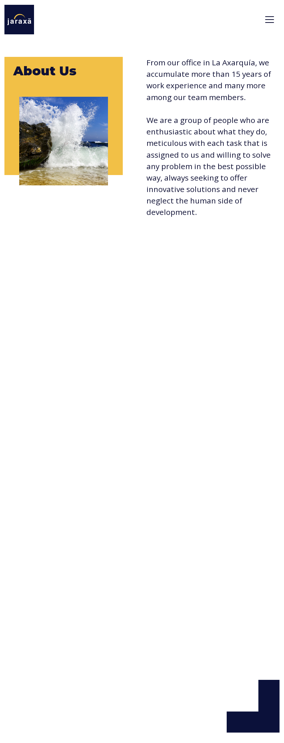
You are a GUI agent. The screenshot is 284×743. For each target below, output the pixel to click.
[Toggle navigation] (270, 20)
